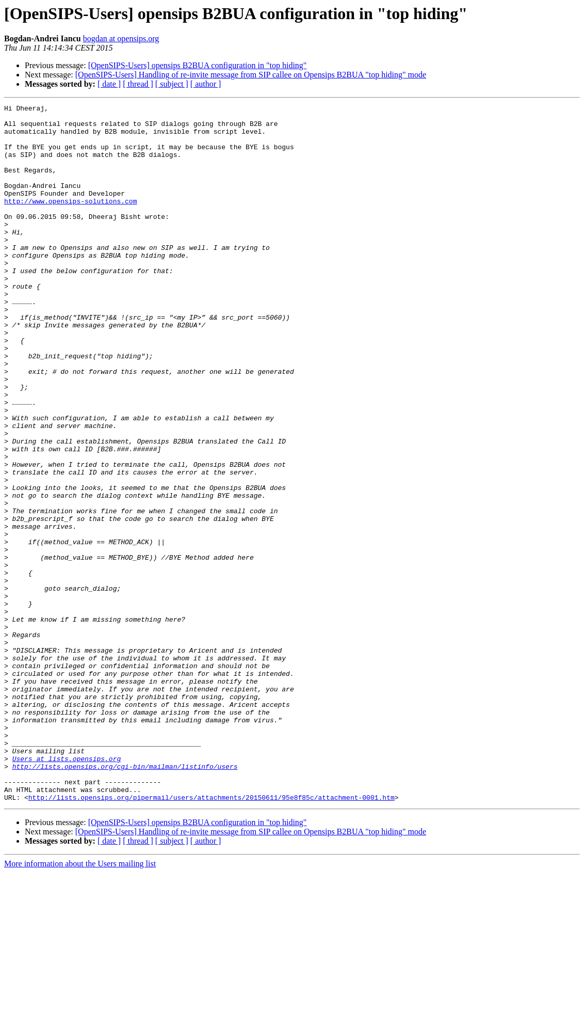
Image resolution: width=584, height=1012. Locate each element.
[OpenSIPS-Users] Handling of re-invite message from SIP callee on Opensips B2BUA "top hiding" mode (250, 74)
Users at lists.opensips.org (66, 890)
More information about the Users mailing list (80, 1003)
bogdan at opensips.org (121, 38)
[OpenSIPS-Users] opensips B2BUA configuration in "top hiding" (197, 65)
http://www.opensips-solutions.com (70, 221)
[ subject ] (171, 84)
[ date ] (109, 84)
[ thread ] (138, 84)
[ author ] (205, 84)
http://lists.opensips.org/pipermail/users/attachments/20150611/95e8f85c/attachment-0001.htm (211, 936)
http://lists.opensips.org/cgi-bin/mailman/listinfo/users (125, 899)
